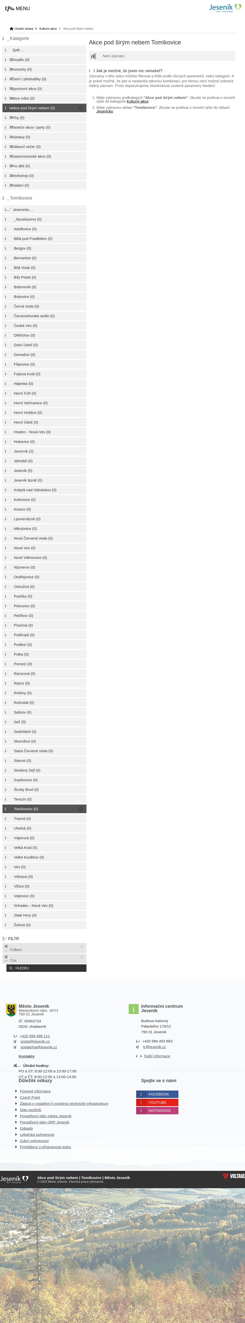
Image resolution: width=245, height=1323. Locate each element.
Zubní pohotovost (34, 1139)
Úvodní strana (225, 8)
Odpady (26, 1127)
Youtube (158, 1101)
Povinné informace (35, 1090)
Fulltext (12, 948)
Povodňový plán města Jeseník (46, 1114)
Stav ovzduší (30, 1108)
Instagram (159, 1109)
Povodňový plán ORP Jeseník (44, 1121)
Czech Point (30, 1096)
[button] (17, 8)
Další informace (157, 1055)
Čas (10, 958)
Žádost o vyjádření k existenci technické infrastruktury (64, 1102)
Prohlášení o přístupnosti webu (45, 1145)
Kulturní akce (48, 28)
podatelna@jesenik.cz (39, 1045)
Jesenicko (104, 111)
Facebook (159, 1093)
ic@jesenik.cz (154, 1045)
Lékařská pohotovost (37, 1133)
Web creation (234, 1174)
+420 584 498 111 (35, 1034)
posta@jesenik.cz (35, 1040)
